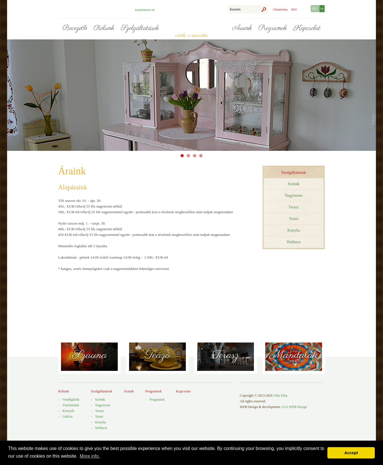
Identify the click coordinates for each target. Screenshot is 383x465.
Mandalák (294, 355)
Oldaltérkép (280, 9)
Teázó (293, 219)
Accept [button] (351, 453)
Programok (272, 28)
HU (314, 8)
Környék (68, 411)
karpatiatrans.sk (145, 9)
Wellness (294, 242)
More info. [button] (90, 456)
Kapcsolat (307, 28)
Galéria (67, 416)
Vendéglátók (70, 399)
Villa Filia (280, 396)
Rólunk (104, 28)
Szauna (89, 355)
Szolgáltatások (140, 28)
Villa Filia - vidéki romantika (191, 18)
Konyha (293, 230)
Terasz (294, 207)
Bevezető (74, 28)
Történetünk (70, 405)
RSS (294, 9)
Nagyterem (293, 195)
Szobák (293, 184)
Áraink (242, 28)
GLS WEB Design (294, 407)
